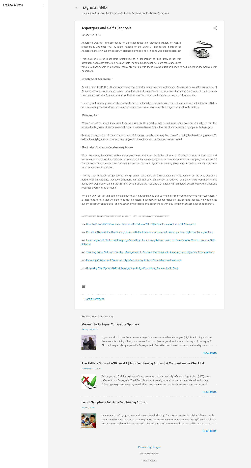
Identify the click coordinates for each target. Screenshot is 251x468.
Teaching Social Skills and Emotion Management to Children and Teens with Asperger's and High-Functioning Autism (150, 252)
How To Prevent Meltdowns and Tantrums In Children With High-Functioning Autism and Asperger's (140, 224)
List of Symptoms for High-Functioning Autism (114, 402)
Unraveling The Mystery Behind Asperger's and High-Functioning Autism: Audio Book (132, 268)
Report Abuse (149, 460)
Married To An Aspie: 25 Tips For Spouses (110, 324)
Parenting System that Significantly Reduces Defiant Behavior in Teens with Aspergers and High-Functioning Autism (149, 232)
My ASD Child (95, 8)
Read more (210, 352)
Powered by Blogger (149, 447)
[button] (215, 28)
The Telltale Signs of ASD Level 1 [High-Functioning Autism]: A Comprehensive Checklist (142, 363)
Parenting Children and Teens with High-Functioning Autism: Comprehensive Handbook (134, 260)
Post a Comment (94, 298)
